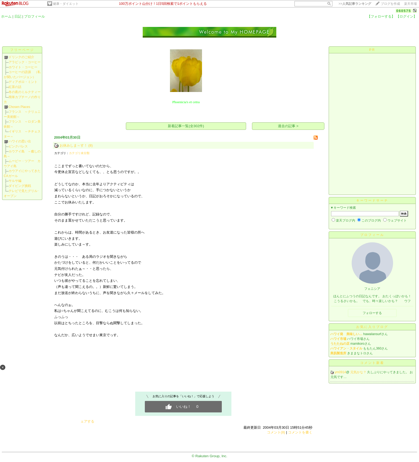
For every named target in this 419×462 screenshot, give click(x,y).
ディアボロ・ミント (23, 82)
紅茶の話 (15, 87)
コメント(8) (276, 432)
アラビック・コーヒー (25, 62)
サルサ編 (15, 181)
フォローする (372, 313)
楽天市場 (410, 4)
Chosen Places (19, 107)
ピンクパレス (18, 146)
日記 (17, 16)
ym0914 (340, 372)
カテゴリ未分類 (79, 153)
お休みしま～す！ (73, 145)
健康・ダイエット (66, 4)
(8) (90, 145)
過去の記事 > (288, 126)
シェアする (85, 421)
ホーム (6, 16)
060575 (403, 11)
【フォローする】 (381, 16)
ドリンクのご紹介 (21, 57)
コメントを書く (300, 432)
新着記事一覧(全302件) (186, 126)
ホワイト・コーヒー (23, 67)
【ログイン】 (406, 16)
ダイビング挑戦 (20, 186)
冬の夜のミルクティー (25, 92)
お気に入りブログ (372, 327)
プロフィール (34, 16)
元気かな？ (358, 372)
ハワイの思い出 (20, 141)
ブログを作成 (390, 4)
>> (355, 4)
